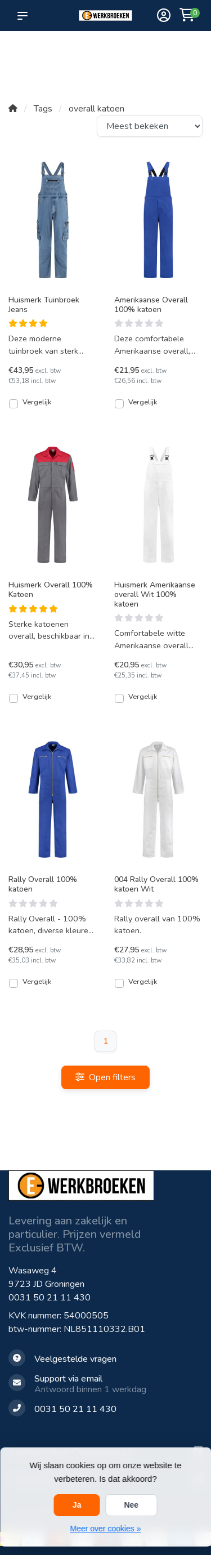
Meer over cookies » (105, 1528)
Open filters (105, 1077)
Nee (131, 1504)
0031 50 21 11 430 (49, 1297)
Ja (77, 1504)
